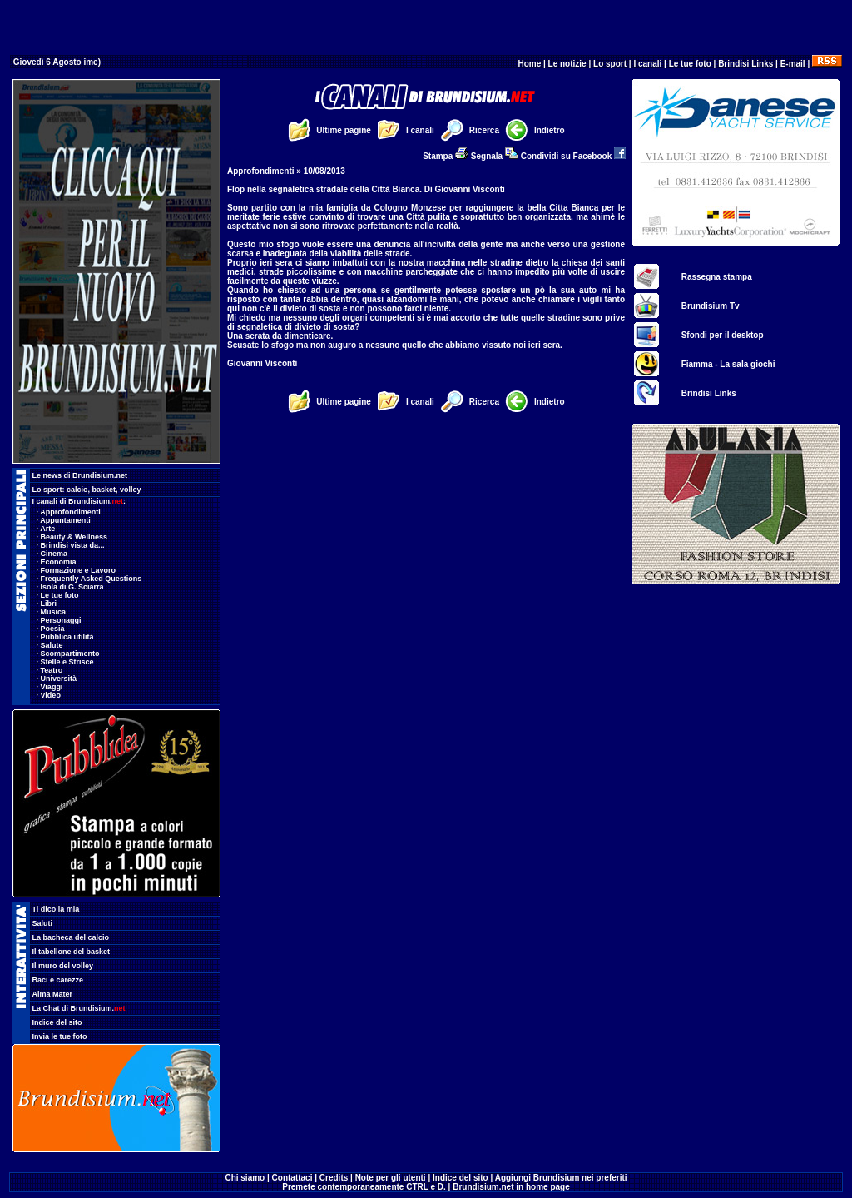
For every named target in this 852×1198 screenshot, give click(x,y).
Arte (47, 528)
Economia (59, 562)
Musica (54, 612)
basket (104, 489)
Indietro (549, 130)
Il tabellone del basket (71, 951)
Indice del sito (57, 1022)
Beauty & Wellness (74, 537)
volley (130, 489)
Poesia (53, 628)
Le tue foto (690, 63)
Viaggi (52, 687)
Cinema (54, 553)
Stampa (445, 156)
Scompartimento (70, 653)
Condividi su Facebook (573, 156)
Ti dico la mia (56, 909)
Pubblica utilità (67, 637)
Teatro (52, 670)
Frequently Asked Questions (91, 578)
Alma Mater (52, 994)
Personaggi (61, 620)
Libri (49, 603)
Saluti (42, 923)
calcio (77, 489)
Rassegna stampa (716, 276)
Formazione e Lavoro (78, 570)
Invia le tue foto (59, 1036)
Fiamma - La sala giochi (728, 364)
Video (51, 695)
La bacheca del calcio (71, 937)
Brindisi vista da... (73, 545)
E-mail (792, 63)
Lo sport (610, 63)
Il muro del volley (63, 966)
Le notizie (567, 63)
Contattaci (292, 1177)
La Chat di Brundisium (79, 1008)
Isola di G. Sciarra (72, 587)
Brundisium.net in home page (511, 1186)
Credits (334, 1177)
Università (59, 678)
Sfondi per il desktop (722, 335)
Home (529, 63)
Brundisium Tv (710, 306)
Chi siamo (245, 1177)
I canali (647, 63)
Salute (52, 645)
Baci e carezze (58, 980)
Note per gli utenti (390, 1177)
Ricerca (484, 130)
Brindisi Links (745, 63)
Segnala (494, 156)
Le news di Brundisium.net (80, 475)
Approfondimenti (70, 512)
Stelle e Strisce (67, 662)
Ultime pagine (343, 130)
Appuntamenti (65, 520)
